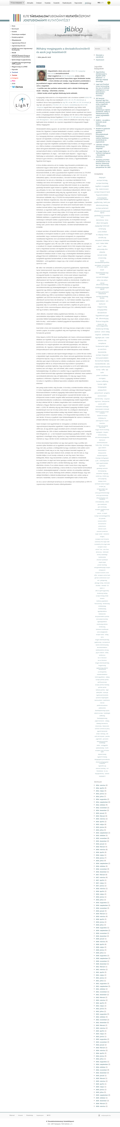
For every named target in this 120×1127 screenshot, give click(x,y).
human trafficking (102, 381)
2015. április (100, 822)
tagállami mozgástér (102, 186)
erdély (106, 652)
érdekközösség (102, 608)
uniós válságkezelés (102, 632)
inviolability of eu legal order (102, 544)
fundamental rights (102, 346)
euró (97, 243)
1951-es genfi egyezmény (102, 590)
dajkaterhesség (102, 754)
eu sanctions (102, 349)
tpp (107, 369)
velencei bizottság (101, 768)
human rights (102, 384)
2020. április (100, 944)
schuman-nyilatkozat (102, 559)
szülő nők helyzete (99, 736)
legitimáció (98, 401)
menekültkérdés (100, 364)
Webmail (12, 1115)
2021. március (100, 969)
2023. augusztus (101, 1039)
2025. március (100, 1081)
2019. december (101, 936)
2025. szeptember (102, 1095)
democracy (99, 552)
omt (98, 580)
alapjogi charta (102, 481)
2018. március (100, 888)
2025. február (100, 1078)
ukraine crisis (102, 340)
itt (65, 300)
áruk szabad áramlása (102, 619)
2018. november (101, 908)
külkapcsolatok (102, 453)
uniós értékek (102, 231)
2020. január (100, 939)
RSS (48, 1115)
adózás (107, 501)
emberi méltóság (100, 733)
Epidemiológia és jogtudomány (21, 59)
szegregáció (102, 776)
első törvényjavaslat (67, 76)
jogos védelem (102, 447)
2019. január (100, 911)
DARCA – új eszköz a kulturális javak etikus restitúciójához (103, 123)
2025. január (100, 1076)
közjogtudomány (99, 773)
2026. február (100, 1103)
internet (102, 702)
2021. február (100, 967)
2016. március (100, 849)
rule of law (106, 549)
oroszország (102, 258)
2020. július (100, 953)
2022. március (100, 1000)
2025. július (100, 1092)
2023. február (100, 1025)
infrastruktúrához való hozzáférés (102, 498)
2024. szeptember (102, 1064)
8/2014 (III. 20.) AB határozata (72, 117)
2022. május (100, 1006)
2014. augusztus (101, 799)
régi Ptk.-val (66, 102)
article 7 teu (99, 549)
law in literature (102, 657)
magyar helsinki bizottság (102, 429)
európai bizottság (102, 183)
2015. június (100, 827)
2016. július (100, 861)
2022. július (100, 1011)
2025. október (100, 1098)
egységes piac (99, 337)
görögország (103, 580)
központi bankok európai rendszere (102, 412)
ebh (107, 733)
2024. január (100, 1045)
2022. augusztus (101, 1014)
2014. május (100, 791)
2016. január (100, 844)
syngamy (107, 393)
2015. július (100, 830)
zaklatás (107, 773)
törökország (102, 626)
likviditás (98, 585)
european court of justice (102, 539)
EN (102, 2)
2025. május (100, 1087)
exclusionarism (102, 523)
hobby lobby (99, 445)
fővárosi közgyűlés (102, 321)
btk (97, 318)
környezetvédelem (102, 358)
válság (106, 634)
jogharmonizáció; (99, 721)
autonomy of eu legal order (102, 541)
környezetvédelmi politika (102, 616)
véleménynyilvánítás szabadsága (102, 742)
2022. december (101, 1022)
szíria (102, 637)
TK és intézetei (16, 3)
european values (102, 547)
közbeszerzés (102, 614)
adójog (107, 677)
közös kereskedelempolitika (102, 261)
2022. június (100, 1009)
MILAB (14, 52)
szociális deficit (102, 404)
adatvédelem (100, 301)
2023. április (100, 1031)
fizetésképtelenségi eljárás (102, 710)
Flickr (13, 81)
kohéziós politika (100, 690)
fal (108, 585)
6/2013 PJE (88, 97)
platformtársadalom (102, 705)
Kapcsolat (78, 3)
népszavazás (105, 726)
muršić (106, 748)
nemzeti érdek (102, 255)
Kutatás (47, 3)
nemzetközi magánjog (102, 473)
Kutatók (56, 3)
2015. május (100, 824)
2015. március (100, 819)
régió (107, 690)
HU (99, 2)
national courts (102, 528)
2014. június (100, 794)
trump (98, 369)
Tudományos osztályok (19, 34)
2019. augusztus (101, 928)
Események (15, 28)
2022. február (100, 997)
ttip (97, 189)
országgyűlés (104, 745)
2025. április (100, 1084)
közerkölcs (102, 423)
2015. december (101, 841)
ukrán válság (105, 331)
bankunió (102, 304)
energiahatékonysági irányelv (102, 567)
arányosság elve (102, 249)
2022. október (100, 1017)
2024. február (100, 1048)
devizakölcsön (102, 312)
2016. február (100, 847)
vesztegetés (99, 432)
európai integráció (102, 355)
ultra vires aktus (102, 280)
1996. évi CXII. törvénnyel (81, 102)
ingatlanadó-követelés (102, 695)
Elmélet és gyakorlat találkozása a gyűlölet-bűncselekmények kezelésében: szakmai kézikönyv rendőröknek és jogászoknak (103, 135)
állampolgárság (102, 471)
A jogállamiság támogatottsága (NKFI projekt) (21, 63)
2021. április (100, 972)
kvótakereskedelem (102, 674)
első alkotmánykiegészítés (102, 437)
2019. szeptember (102, 930)
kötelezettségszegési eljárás (102, 288)
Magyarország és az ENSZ (19, 66)
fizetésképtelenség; (102, 718)
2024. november (101, 1070)
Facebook (15, 72)
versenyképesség (99, 501)
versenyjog (102, 229)
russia (107, 337)
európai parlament (102, 208)
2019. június (100, 922)
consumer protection (102, 531)
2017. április (100, 880)
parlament (105, 739)
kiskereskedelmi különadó (102, 409)
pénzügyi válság (99, 583)
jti (88, 3)
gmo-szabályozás (102, 504)
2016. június (100, 858)
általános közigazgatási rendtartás (102, 762)
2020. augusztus (101, 956)
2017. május (100, 883)
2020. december (101, 964)
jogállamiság (98, 202)
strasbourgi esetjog (102, 593)
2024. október (100, 1067)
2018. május (100, 894)
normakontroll (106, 642)
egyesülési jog (102, 766)
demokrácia (100, 220)
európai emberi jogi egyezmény (102, 489)
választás (102, 252)
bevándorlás (102, 352)
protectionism (102, 526)
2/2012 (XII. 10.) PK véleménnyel (73, 100)
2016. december (101, 872)
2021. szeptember (102, 986)
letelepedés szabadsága (102, 406)
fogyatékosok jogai (102, 315)
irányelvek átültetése (102, 240)
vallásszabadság (102, 435)
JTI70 (13, 83)
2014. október (100, 805)
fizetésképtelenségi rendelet (102, 273)
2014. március (100, 785)
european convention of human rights (102, 266)
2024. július (100, 1059)
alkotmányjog (103, 318)
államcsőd (107, 583)
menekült (103, 585)
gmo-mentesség (102, 507)
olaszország (98, 726)
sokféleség (102, 715)
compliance (102, 343)
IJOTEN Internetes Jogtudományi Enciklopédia (22, 49)
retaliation (106, 534)
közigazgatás (102, 387)
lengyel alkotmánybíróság (102, 639)
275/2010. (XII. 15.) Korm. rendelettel (64, 105)
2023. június (100, 1037)
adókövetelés (102, 708)
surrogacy (102, 378)
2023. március (100, 1028)
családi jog (98, 476)
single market (98, 534)
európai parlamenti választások (102, 292)
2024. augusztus (101, 1062)
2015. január (100, 813)
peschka (107, 736)
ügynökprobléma (102, 611)
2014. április (100, 788)
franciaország (98, 603)
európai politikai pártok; (102, 679)
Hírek (13, 26)
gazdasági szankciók (102, 468)
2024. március (100, 1050)
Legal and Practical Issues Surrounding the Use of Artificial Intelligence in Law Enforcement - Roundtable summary (102, 90)
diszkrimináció (104, 189)
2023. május (100, 1034)
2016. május (100, 855)
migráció (98, 334)
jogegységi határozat (102, 226)
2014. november (101, 808)
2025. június (100, 1090)
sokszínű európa (98, 713)
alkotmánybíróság (102, 205)
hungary (102, 536)
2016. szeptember (102, 863)
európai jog (102, 486)
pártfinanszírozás (102, 682)
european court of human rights (102, 751)
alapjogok (102, 177)
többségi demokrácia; (102, 723)
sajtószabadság (100, 748)
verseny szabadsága (102, 554)
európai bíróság (102, 180)
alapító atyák (102, 562)
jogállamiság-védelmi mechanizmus (102, 668)
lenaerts (102, 598)
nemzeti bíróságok (102, 277)
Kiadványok (66, 3)
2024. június (100, 1056)
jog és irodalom (100, 652)
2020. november (101, 961)
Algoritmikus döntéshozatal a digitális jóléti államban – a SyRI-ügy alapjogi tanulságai (102, 76)
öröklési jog (105, 476)
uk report (104, 513)
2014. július (100, 796)
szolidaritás (105, 334)
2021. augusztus (101, 983)
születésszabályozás (102, 442)
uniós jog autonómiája (102, 495)
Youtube (14, 75)
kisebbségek (107, 713)
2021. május (100, 975)
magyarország (102, 307)
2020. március (100, 942)
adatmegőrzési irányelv (102, 420)
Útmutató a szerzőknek (100, 56)
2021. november (101, 992)
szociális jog (102, 237)
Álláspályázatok (16, 40)
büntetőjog (106, 445)
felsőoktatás (100, 771)
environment (102, 396)
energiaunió (102, 570)
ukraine (99, 513)
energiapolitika (102, 309)
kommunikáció (98, 700)
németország (106, 603)
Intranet (20, 1115)
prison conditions (102, 375)
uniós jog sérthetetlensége (102, 492)
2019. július (100, 925)
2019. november (101, 933)
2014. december (101, 810)
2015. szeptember (102, 833)
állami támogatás (102, 223)
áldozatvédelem (102, 450)
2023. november (101, 1042)
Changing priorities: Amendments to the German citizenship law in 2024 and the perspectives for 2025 (103, 163)
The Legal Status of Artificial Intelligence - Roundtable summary (103, 154)
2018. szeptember (102, 905)
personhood (99, 393)
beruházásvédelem (102, 647)
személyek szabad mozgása (102, 484)
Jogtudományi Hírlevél (19, 43)
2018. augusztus (101, 903)
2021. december (101, 995)
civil (107, 768)
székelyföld (99, 692)
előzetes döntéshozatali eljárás (102, 211)
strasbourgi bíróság (102, 329)
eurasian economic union (102, 572)
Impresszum (100, 60)
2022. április (100, 1003)
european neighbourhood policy (102, 510)
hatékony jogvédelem (102, 601)
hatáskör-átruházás (102, 415)
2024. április (100, 1053)
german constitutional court (102, 577)
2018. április (100, 891)
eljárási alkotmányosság (102, 645)
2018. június (100, 897)
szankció (97, 331)
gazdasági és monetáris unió (102, 216)
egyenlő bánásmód (102, 731)
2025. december (101, 1101)
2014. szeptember (102, 802)
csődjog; (107, 721)
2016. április (100, 852)
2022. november (101, 1020)
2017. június (100, 886)
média (98, 745)
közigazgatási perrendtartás (102, 759)
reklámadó (105, 552)
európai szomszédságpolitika (102, 516)
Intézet (39, 3)
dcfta (95, 575)
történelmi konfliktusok (102, 629)
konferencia (102, 655)
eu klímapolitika (102, 672)
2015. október (100, 835)
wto (107, 301)
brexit (102, 270)
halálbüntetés (102, 557)
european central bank (104, 575)
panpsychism (102, 390)
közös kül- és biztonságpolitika (102, 325)
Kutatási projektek (17, 37)
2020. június (100, 950)
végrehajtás (102, 465)
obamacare (102, 440)
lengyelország (102, 665)
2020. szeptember (102, 958)
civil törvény (99, 399)
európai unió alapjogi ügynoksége (102, 426)
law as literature (102, 660)
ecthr (102, 372)
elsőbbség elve (102, 418)
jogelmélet (99, 739)
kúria (106, 220)
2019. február (100, 914)
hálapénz (105, 432)
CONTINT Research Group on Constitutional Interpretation (21, 56)
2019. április (100, 919)
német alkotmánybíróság (102, 283)
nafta (103, 369)
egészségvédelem (102, 621)
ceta (108, 364)
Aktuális (30, 3)
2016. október (100, 866)
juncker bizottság (102, 565)
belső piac (106, 202)
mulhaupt (105, 692)
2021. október (100, 989)
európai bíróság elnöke (102, 596)
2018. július (100, 900)
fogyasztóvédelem (102, 195)
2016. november (101, 869)
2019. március (100, 916)
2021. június (100, 978)
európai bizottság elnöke (102, 297)
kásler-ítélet (104, 243)
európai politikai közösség (102, 684)
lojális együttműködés (102, 463)
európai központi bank (102, 192)
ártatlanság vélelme (102, 624)
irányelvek (107, 399)
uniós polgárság (102, 478)
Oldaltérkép (29, 1115)
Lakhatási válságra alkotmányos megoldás (102, 146)
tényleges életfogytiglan (102, 458)
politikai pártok (102, 687)
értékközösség (102, 606)
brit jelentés (102, 518)
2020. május (100, 947)
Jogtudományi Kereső (18, 45)
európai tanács (100, 634)
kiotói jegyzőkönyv (100, 677)
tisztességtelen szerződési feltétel (102, 198)
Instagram (15, 78)
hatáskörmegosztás (102, 455)
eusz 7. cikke (102, 246)
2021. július (100, 981)
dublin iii (102, 588)
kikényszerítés (105, 401)
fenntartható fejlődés (102, 361)
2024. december (101, 1073)
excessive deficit (102, 521)
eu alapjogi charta (102, 234)
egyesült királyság (102, 757)
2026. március (100, 1106)
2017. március (100, 877)
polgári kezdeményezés (102, 366)
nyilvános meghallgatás (102, 697)
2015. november (101, 838)
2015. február (100, 816)
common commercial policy (102, 728)
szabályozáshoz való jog (102, 650)
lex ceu (106, 771)
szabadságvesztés (104, 460)
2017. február (100, 875)
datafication (106, 700)
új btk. (97, 460)
